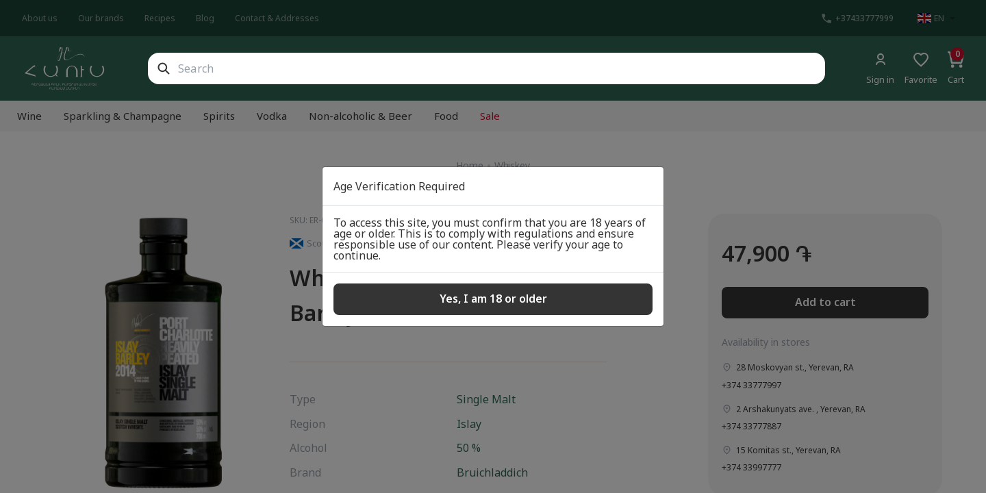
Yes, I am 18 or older (493, 298)
